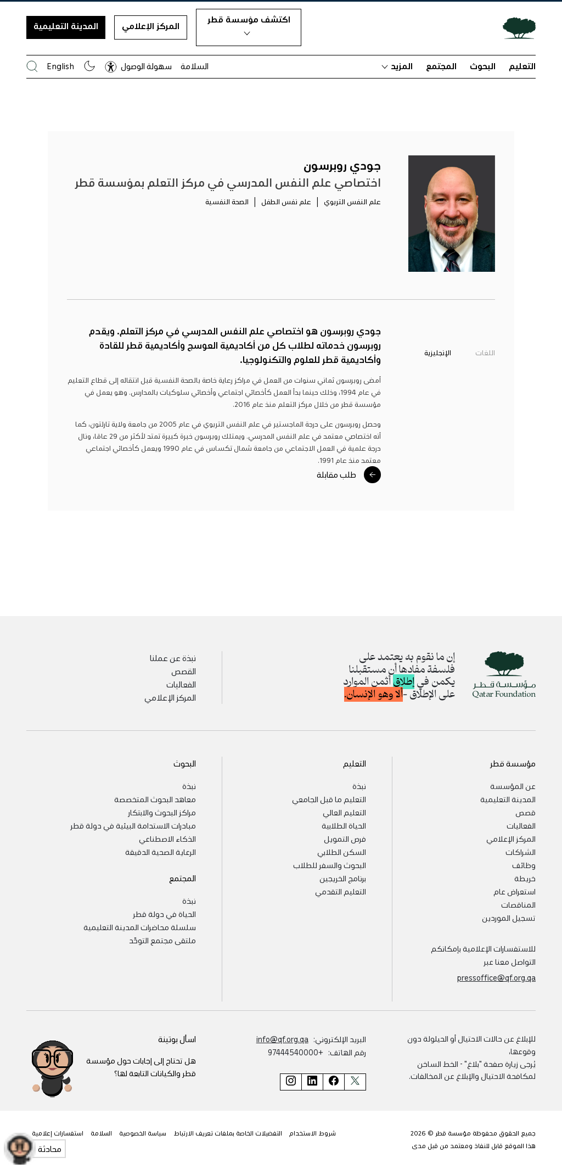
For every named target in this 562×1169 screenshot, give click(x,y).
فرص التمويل (345, 838)
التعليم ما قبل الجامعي (329, 799)
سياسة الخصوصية (142, 1133)
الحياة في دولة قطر (164, 914)
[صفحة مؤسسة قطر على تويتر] (355, 1081)
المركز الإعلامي (150, 25)
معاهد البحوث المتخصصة (155, 799)
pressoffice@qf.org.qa (496, 977)
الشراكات (520, 852)
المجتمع (441, 65)
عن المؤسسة (513, 786)
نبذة (359, 786)
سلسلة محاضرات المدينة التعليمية (139, 927)
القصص (183, 670)
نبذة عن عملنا (173, 657)
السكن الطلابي (341, 852)
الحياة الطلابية (344, 825)
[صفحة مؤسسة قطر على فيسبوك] (333, 1081)
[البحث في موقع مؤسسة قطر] (32, 66)
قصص (525, 812)
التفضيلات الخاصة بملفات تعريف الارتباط (227, 1133)
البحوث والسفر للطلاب (329, 865)
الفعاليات (181, 684)
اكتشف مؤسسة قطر (248, 25)
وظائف (524, 865)
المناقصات (518, 904)
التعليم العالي (344, 812)
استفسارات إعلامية (57, 1133)
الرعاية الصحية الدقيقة (160, 852)
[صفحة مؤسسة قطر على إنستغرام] (290, 1081)
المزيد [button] (397, 65)
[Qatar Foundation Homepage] (515, 27)
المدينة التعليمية (65, 25)
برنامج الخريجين (342, 878)
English (60, 65)
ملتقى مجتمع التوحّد (162, 940)
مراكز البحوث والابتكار (162, 812)
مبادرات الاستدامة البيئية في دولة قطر (133, 825)
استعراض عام (514, 891)
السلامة (195, 65)
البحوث (483, 65)
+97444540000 (295, 1052)
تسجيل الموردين (509, 917)
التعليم (522, 65)
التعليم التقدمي (340, 891)
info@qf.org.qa (282, 1039)
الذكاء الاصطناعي (167, 838)
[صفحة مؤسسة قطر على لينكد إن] (312, 1081)
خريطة (525, 878)
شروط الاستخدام (312, 1133)
